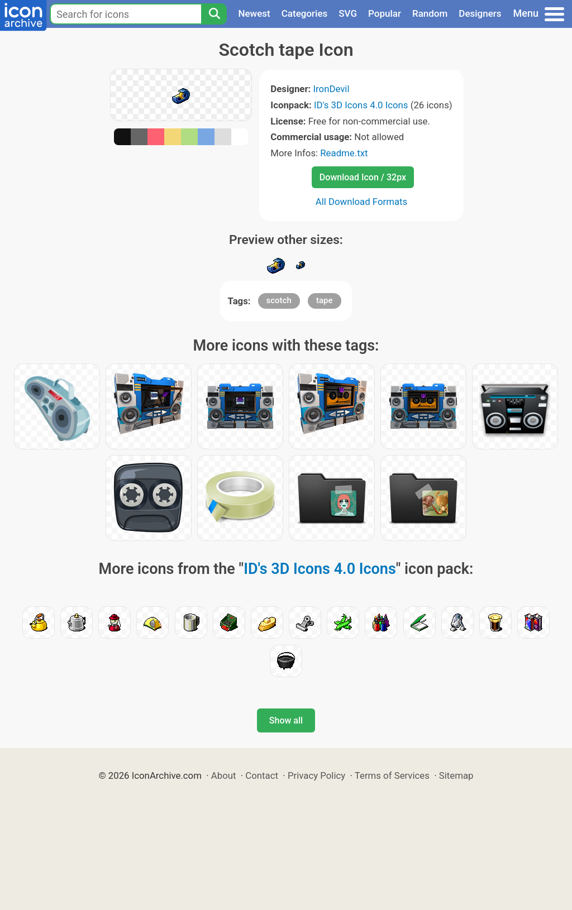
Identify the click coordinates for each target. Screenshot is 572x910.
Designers (480, 13)
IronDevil (331, 88)
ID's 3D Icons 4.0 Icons (361, 105)
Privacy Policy (316, 775)
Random (429, 13)
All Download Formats (362, 201)
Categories (305, 13)
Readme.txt (344, 153)
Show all (286, 720)
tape (324, 300)
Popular (384, 13)
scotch (279, 300)
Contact (261, 775)
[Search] (214, 14)
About (223, 775)
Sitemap (456, 775)
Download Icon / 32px (363, 177)
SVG (348, 13)
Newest (254, 13)
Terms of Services (392, 775)
